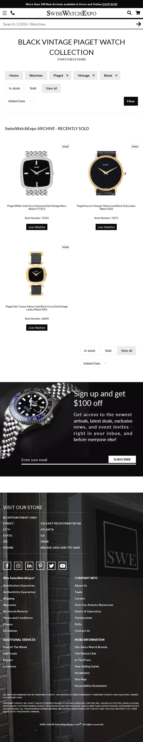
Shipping (8, 598)
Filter (131, 101)
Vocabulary (82, 672)
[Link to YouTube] (62, 566)
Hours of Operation (88, 611)
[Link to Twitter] (51, 566)
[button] (19, 101)
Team (78, 592)
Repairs (8, 660)
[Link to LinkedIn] (29, 566)
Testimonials (83, 617)
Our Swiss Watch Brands (91, 647)
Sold (33, 88)
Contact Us (82, 630)
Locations (9, 666)
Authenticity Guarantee (19, 592)
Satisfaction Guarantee (19, 585)
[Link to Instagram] (18, 566)
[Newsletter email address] (78, 461)
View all (51, 88)
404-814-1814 (13, 13)
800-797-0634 (70, 547)
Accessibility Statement (91, 685)
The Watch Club (85, 653)
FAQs (78, 624)
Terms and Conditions (18, 617)
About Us (81, 585)
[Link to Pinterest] (40, 566)
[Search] (71, 24)
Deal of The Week (15, 647)
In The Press (83, 660)
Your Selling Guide (87, 666)
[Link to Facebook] (7, 566)
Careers (80, 598)
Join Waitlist (36, 227)
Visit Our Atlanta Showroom (94, 605)
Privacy (8, 624)
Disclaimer (10, 630)
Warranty (9, 605)
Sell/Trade (10, 653)
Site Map (81, 679)
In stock (14, 88)
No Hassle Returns (15, 611)
